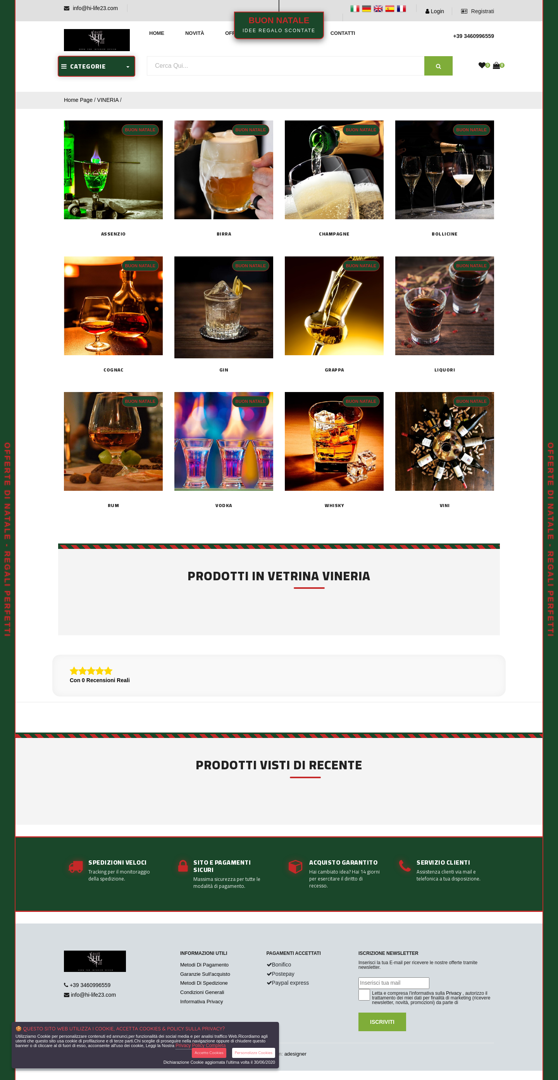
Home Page (78, 100)
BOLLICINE (445, 234)
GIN (224, 370)
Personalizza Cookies (253, 1052)
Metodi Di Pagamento (204, 965)
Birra (224, 234)
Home (156, 33)
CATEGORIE (83, 66)
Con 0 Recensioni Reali (100, 680)
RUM (113, 505)
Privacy (453, 993)
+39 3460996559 (90, 985)
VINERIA (108, 100)
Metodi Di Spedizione (204, 983)
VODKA (223, 505)
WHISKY (334, 505)
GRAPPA (334, 370)
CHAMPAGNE (334, 234)
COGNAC (113, 370)
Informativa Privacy (201, 1001)
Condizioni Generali (202, 992)
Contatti (343, 33)
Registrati (477, 11)
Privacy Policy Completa (201, 1045)
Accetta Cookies (209, 1052)
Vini (445, 505)
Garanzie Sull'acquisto (205, 974)
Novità (194, 33)
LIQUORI (444, 370)
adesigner (295, 1054)
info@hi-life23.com (95, 8)
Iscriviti (382, 1022)
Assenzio (113, 234)
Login (434, 11)
